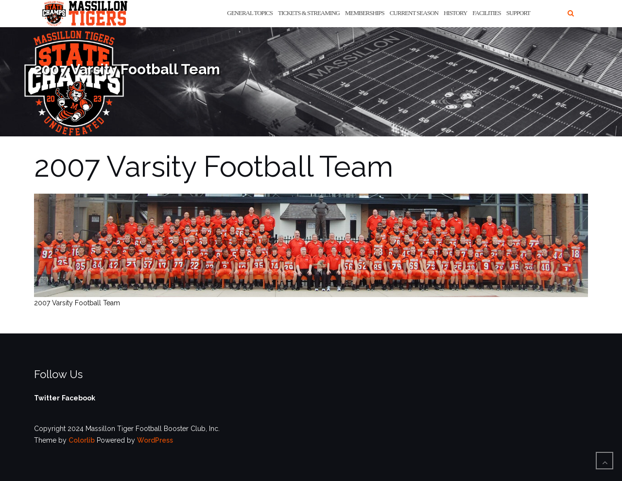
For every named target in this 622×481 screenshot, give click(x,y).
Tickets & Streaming (309, 13)
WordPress (155, 440)
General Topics (250, 13)
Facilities (486, 13)
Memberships (364, 13)
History (455, 13)
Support (518, 13)
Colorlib (82, 440)
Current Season (414, 13)
